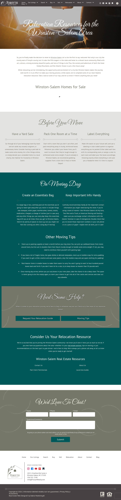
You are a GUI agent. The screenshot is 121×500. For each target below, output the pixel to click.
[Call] (117, 3)
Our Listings (34, 457)
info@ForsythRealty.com (36, 479)
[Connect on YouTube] (106, 3)
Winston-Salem (56, 57)
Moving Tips (83, 318)
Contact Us (38, 365)
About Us (82, 365)
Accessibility (13, 493)
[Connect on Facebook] (103, 3)
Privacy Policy (64, 492)
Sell (60, 457)
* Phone (52, 411)
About (80, 457)
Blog (97, 457)
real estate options (74, 345)
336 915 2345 (32, 477)
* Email (75, 411)
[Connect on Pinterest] (109, 3)
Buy (53, 457)
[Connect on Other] (112, 3)
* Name (28, 411)
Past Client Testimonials (38, 370)
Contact (89, 457)
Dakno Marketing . (37, 496)
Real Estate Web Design (18, 496)
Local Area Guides (82, 370)
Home (23, 2)
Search (45, 457)
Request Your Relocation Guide (38, 318)
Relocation (70, 457)
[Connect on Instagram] (100, 3)
